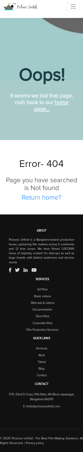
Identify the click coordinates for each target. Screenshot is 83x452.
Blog (41, 369)
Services (41, 348)
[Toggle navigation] (73, 6)
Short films (42, 316)
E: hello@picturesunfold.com (41, 406)
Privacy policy (35, 443)
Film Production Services (42, 330)
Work (41, 355)
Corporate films (42, 323)
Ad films (42, 289)
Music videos (42, 296)
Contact (42, 375)
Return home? (41, 197)
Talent (42, 362)
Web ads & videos (42, 303)
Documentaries (42, 309)
